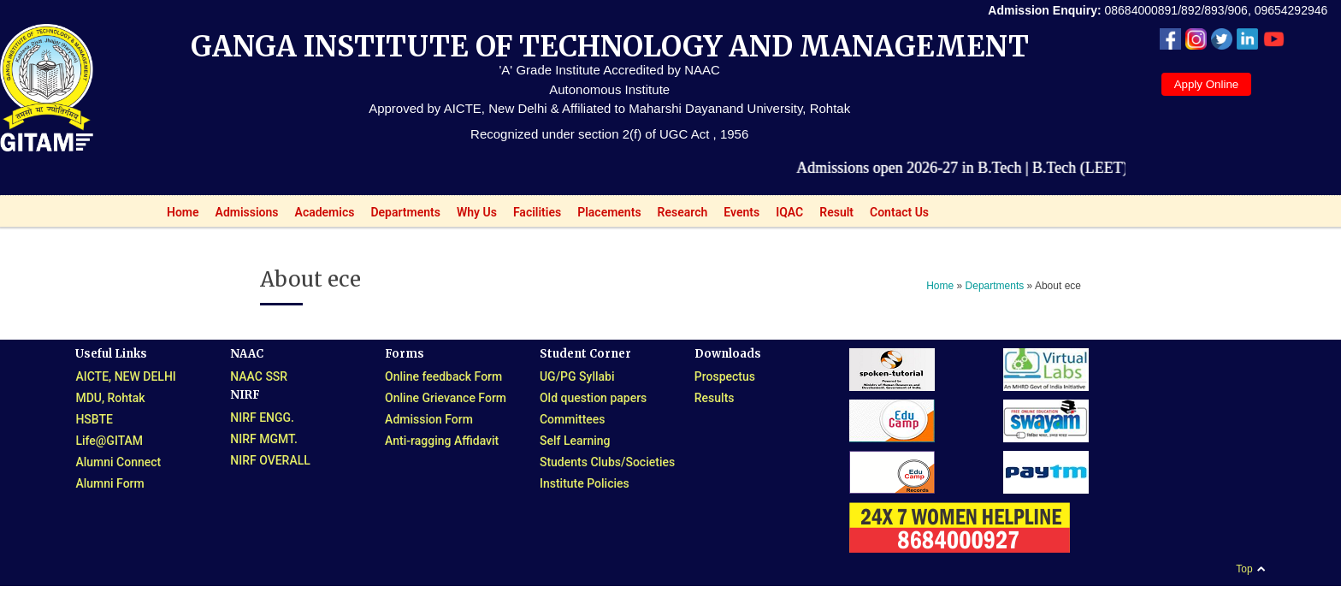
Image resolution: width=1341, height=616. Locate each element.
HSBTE (94, 419)
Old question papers (593, 398)
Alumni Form (109, 483)
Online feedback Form (443, 376)
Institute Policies (584, 483)
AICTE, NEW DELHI (125, 376)
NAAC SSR (258, 376)
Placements (604, 216)
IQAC (784, 216)
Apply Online (1206, 84)
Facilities (532, 216)
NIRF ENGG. (262, 417)
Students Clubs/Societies (607, 462)
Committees (573, 419)
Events (736, 216)
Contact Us (899, 212)
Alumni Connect (118, 462)
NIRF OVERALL (270, 460)
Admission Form (429, 419)
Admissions (242, 216)
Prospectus (724, 376)
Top (1244, 569)
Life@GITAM (109, 440)
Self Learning (575, 440)
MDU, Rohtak (110, 398)
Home (178, 216)
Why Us (472, 216)
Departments (400, 216)
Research (678, 216)
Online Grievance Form (445, 398)
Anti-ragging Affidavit (442, 440)
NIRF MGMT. (264, 439)
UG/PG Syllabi (577, 376)
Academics (320, 216)
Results (714, 398)
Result (832, 216)
